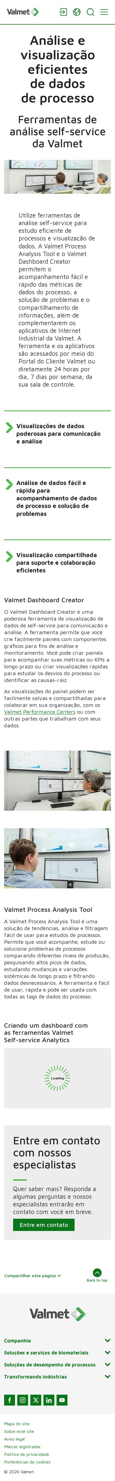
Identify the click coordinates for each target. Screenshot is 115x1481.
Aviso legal (14, 1438)
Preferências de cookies (27, 1461)
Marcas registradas (22, 1446)
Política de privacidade (26, 1454)
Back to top (97, 1275)
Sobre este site (19, 1431)
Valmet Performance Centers (39, 712)
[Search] (90, 12)
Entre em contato (44, 1225)
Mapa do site (17, 1423)
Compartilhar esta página (32, 1275)
